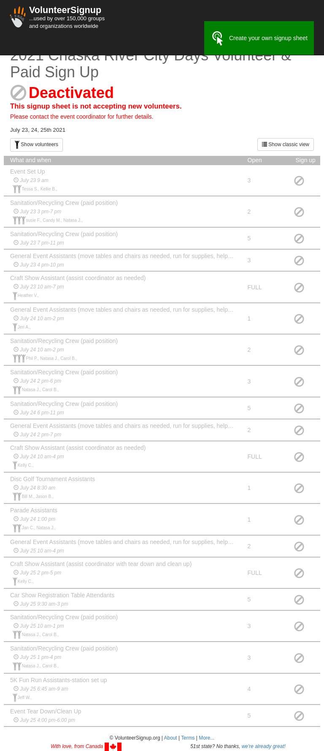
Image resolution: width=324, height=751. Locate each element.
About (170, 738)
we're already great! (264, 746)
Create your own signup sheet (259, 38)
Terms (187, 738)
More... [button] (206, 738)
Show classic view (285, 144)
